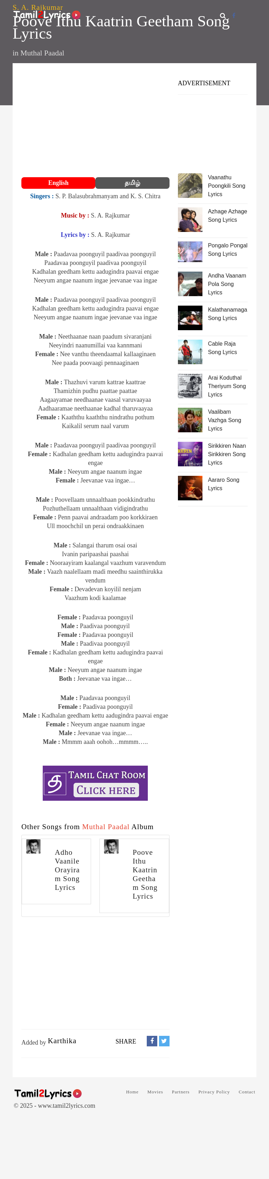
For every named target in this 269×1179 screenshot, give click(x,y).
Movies (155, 1091)
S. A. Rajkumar (38, 7)
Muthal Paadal (42, 53)
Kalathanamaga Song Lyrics (227, 314)
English (58, 182)
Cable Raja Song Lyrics (222, 348)
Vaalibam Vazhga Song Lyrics (224, 420)
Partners (181, 1091)
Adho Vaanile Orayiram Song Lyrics (67, 870)
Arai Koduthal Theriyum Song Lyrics (227, 386)
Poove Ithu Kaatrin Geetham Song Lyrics (145, 874)
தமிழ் (132, 182)
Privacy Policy (214, 1091)
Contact (247, 1091)
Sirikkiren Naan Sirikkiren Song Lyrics (227, 454)
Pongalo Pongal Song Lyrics (228, 249)
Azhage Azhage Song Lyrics (227, 215)
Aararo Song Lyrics (224, 484)
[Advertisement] (95, 121)
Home (132, 1091)
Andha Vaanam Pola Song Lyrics (227, 284)
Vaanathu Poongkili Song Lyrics (227, 185)
